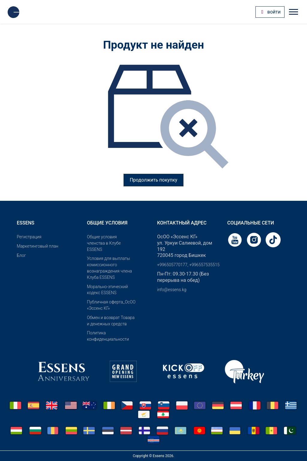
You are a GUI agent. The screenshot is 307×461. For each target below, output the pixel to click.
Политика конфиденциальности (108, 336)
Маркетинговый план (37, 246)
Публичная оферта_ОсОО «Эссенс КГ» (111, 305)
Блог (21, 255)
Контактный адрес (182, 223)
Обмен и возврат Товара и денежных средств (111, 320)
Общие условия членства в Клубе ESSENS (104, 243)
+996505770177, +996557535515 (188, 264)
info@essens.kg (171, 289)
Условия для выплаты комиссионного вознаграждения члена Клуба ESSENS (109, 267)
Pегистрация (29, 236)
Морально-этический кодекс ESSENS (107, 289)
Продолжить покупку (153, 180)
